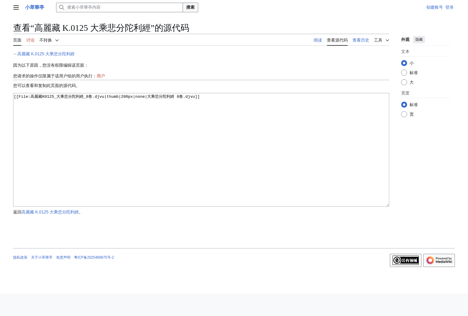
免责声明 (63, 280)
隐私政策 (20, 280)
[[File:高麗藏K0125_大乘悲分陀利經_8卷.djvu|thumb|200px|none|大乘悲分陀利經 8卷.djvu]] (201, 161)
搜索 (190, 7)
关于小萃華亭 (42, 280)
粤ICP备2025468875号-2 (94, 280)
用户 (101, 76)
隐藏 (419, 39)
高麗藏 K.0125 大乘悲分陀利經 (46, 53)
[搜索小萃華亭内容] (119, 7)
